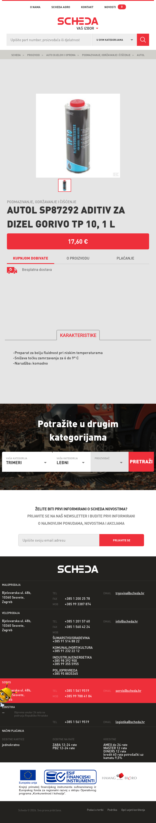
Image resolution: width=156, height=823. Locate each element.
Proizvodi (33, 55)
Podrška (112, 809)
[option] (78, 136)
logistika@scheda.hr (130, 722)
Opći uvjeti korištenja (133, 809)
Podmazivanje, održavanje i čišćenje (106, 55)
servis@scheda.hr (128, 690)
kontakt (87, 7)
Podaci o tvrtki (95, 809)
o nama (35, 7)
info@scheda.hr (127, 621)
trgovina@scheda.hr (130, 593)
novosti (110, 7)
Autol (141, 55)
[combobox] (114, 39)
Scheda (16, 55)
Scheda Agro (60, 7)
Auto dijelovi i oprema (61, 55)
